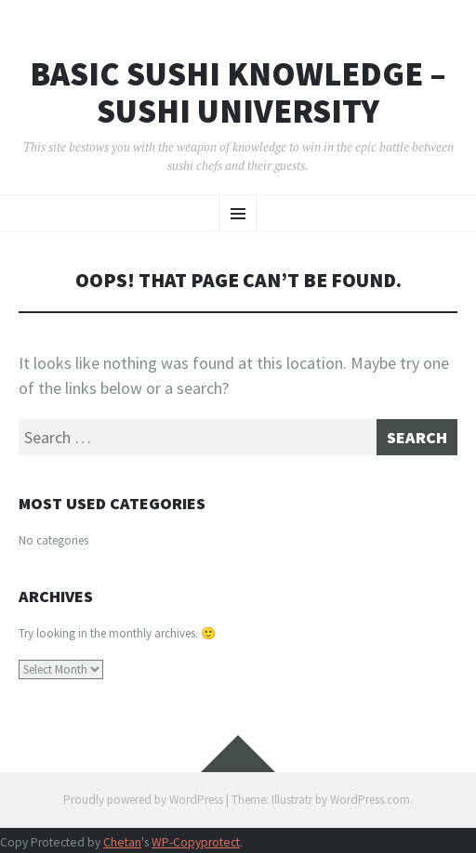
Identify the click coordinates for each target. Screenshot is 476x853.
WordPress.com (370, 799)
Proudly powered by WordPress (143, 799)
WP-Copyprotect (196, 842)
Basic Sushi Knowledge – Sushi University (238, 92)
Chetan (122, 842)
